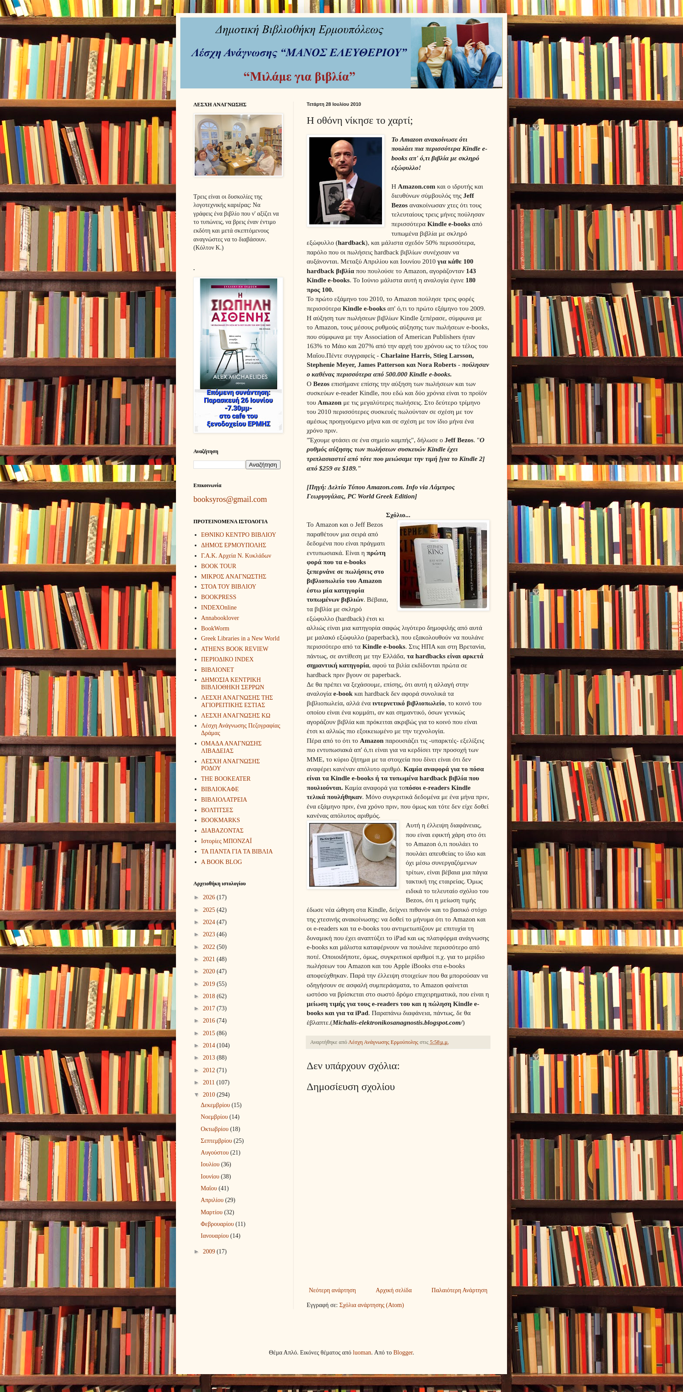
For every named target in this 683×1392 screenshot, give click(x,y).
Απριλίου (213, 1200)
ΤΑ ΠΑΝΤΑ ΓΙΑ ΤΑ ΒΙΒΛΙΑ (237, 851)
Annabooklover (220, 618)
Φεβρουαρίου (218, 1224)
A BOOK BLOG (221, 862)
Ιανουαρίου (215, 1236)
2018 (210, 996)
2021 (210, 959)
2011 (209, 1082)
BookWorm (215, 628)
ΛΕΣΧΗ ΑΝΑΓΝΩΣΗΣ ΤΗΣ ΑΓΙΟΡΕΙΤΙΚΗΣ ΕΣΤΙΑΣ (237, 701)
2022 (210, 947)
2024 (210, 922)
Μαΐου (210, 1188)
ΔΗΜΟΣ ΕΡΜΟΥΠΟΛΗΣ (234, 545)
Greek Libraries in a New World (240, 638)
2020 (210, 971)
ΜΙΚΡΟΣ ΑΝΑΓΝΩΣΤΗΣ (234, 576)
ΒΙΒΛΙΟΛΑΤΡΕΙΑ (224, 799)
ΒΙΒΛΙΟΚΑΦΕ (220, 789)
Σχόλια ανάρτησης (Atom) (371, 1305)
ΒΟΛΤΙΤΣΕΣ (217, 810)
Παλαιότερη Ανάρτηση (459, 1290)
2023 (210, 934)
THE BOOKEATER (226, 779)
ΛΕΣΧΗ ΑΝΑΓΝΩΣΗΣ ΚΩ (235, 715)
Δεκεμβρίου (216, 1105)
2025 (210, 910)
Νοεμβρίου (215, 1117)
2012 (210, 1070)
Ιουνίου (211, 1176)
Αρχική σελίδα (393, 1290)
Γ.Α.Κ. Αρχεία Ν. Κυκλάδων (236, 555)
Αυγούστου (215, 1152)
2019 (210, 984)
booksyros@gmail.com (230, 499)
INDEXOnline (219, 607)
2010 (210, 1094)
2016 (210, 1020)
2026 (210, 897)
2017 (210, 1008)
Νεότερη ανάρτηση (332, 1290)
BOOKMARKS (220, 820)
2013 (210, 1057)
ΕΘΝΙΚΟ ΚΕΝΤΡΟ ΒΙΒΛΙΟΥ (239, 535)
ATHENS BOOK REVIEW (235, 649)
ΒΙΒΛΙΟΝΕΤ (217, 670)
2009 (210, 1251)
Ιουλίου (211, 1164)
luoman (362, 1352)
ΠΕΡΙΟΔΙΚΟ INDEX (227, 659)
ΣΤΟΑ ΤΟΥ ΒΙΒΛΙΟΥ (229, 586)
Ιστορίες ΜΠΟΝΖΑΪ (226, 841)
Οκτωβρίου (215, 1129)
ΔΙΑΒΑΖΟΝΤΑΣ (222, 830)
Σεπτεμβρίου (217, 1141)
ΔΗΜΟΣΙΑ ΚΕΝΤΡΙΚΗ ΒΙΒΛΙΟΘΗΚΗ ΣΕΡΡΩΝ (232, 684)
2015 (210, 1033)
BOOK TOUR (219, 566)
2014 (210, 1045)
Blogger (403, 1352)
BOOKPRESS (219, 597)
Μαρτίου (212, 1212)
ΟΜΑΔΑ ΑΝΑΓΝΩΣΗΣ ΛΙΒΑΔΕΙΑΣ (231, 747)
